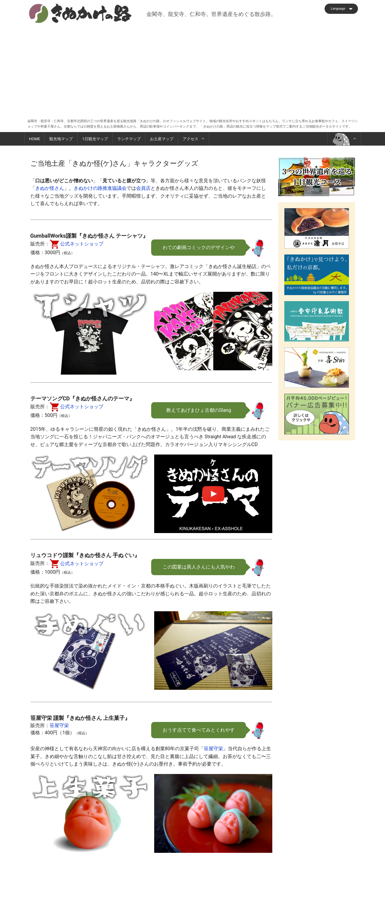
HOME (34, 139)
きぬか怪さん (49, 188)
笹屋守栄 (59, 725)
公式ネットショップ (77, 244)
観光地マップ (61, 139)
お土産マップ (161, 139)
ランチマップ (129, 139)
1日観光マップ (95, 139)
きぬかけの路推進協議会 (100, 188)
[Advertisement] (192, 69)
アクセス (190, 139)
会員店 (143, 188)
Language (338, 9)
